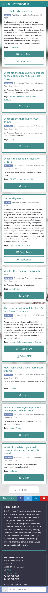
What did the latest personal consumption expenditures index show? (22, 450)
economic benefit (25, 179)
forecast (20, 245)
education (14, 47)
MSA (12, 245)
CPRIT (12, 179)
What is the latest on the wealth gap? (22, 272)
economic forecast (18, 342)
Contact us (12, 573)
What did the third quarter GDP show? (21, 120)
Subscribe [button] (24, 61)
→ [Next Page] (34, 489)
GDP (12, 139)
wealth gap (15, 289)
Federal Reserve (17, 96)
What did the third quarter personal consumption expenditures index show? (24, 75)
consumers (31, 96)
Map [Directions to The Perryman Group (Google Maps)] (9, 570)
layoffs (13, 388)
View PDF (24, 356)
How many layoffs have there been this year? (23, 369)
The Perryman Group (15, 4)
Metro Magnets (12, 198)
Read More (24, 53)
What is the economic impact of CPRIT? (22, 160)
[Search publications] (27, 589)
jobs (12, 428)
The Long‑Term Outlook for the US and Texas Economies (23, 309)
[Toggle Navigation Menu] (42, 3)
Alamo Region (34, 342)
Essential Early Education (18, 10)
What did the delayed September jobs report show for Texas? (22, 409)
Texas (28, 245)
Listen (24, 106)
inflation (7, 99)
